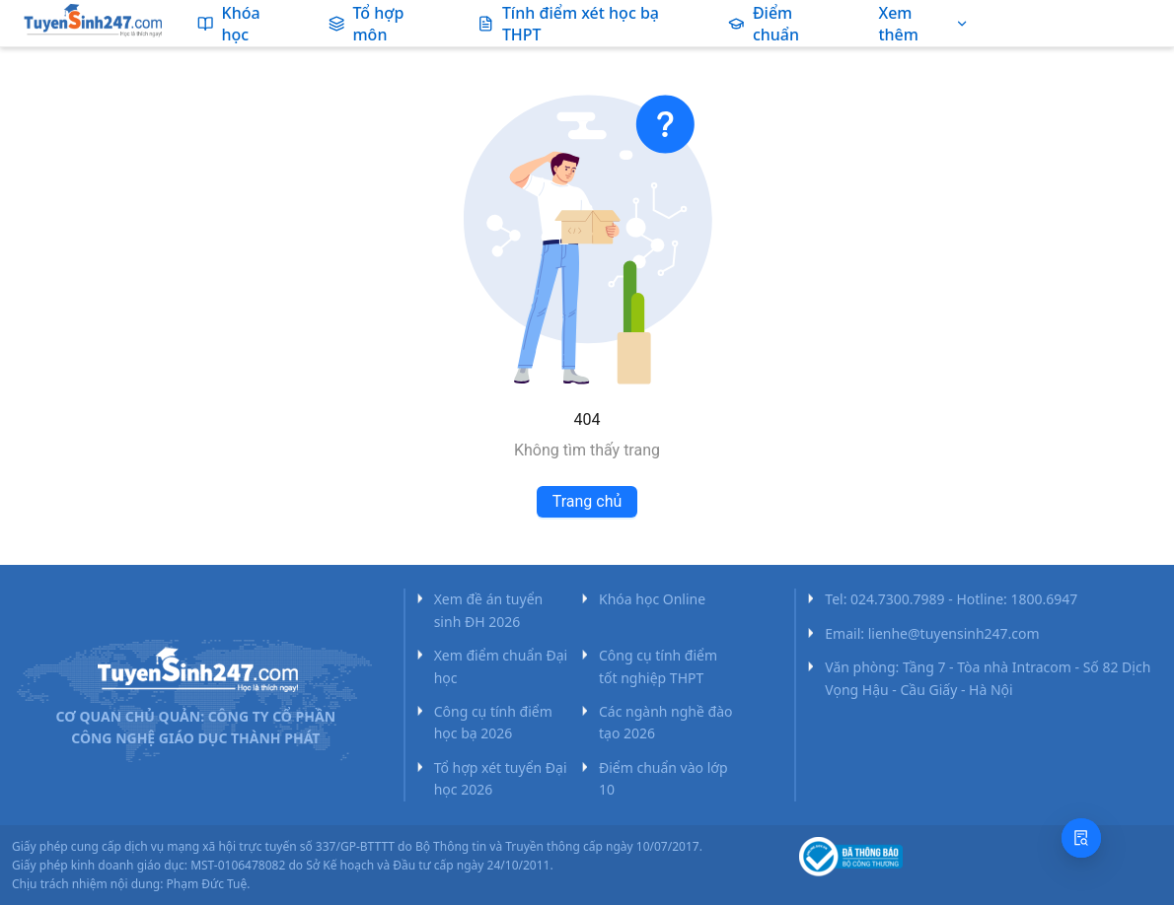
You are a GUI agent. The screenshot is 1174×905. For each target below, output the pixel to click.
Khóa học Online (652, 599)
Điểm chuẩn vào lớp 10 (663, 778)
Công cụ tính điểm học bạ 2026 (493, 722)
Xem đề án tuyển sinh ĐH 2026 (489, 610)
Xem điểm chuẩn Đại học (501, 666)
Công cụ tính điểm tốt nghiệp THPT (658, 666)
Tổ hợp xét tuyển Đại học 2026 (500, 778)
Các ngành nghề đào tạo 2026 (666, 722)
